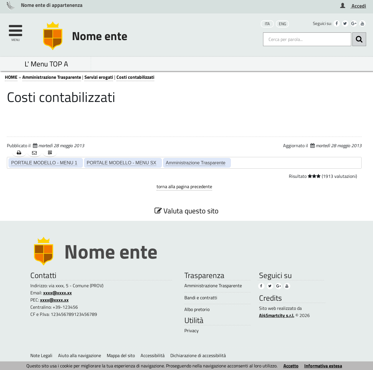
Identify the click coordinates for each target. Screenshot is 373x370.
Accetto (291, 365)
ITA (267, 24)
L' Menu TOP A (46, 63)
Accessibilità (153, 355)
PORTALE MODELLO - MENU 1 (44, 162)
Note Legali (41, 355)
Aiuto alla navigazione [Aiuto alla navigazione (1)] (79, 355)
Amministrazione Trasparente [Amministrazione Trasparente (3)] (213, 285)
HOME (11, 77)
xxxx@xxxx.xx (57, 292)
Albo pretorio (197, 309)
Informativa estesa (323, 365)
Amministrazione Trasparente (51, 77)
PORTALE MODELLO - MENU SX (121, 162)
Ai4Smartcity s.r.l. (276, 315)
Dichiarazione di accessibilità (198, 355)
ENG (282, 24)
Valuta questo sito (186, 210)
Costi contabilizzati (135, 77)
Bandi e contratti (200, 297)
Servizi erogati (98, 77)
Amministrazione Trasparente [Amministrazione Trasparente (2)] (195, 162)
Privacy (191, 330)
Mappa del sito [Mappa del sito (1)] (121, 355)
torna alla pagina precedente (184, 186)
